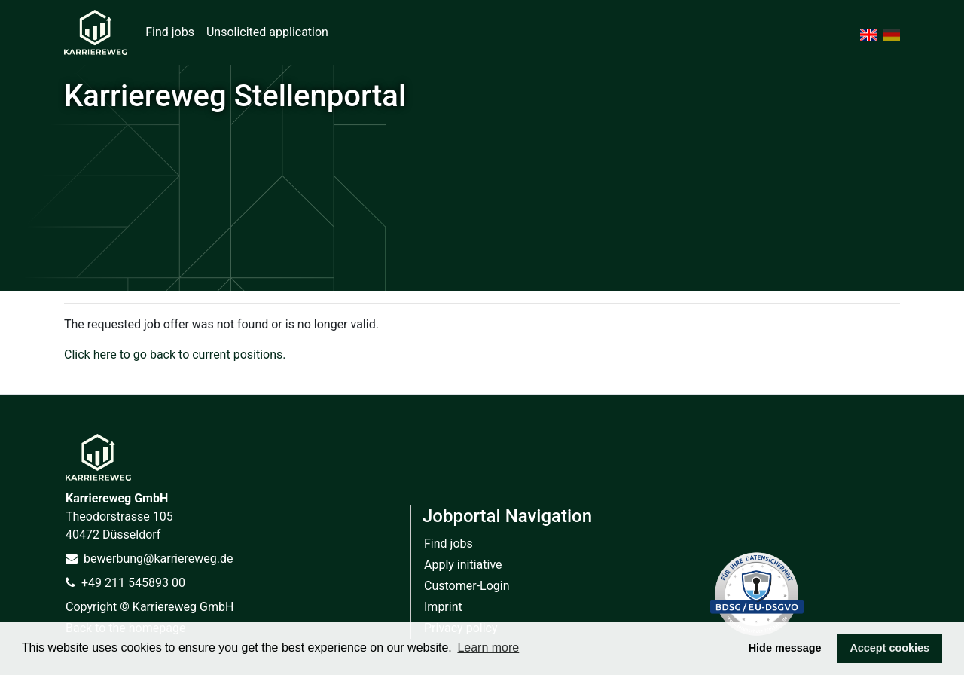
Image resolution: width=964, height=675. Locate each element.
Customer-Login (467, 586)
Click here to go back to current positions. (174, 354)
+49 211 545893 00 (125, 583)
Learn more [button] (488, 647)
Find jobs (169, 32)
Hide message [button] (785, 648)
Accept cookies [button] (889, 648)
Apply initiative (463, 564)
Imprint (443, 607)
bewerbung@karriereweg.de (149, 558)
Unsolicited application (267, 32)
